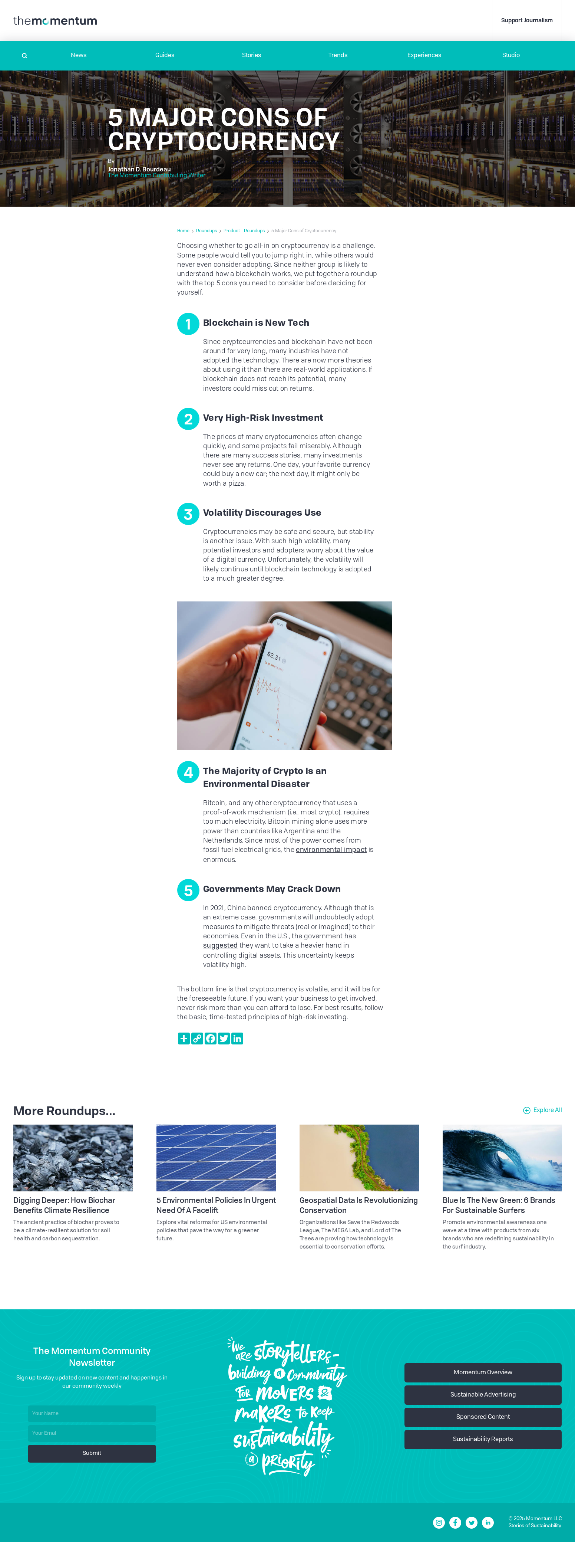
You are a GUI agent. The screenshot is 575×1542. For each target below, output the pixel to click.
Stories (251, 56)
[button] (79, 55)
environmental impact (331, 850)
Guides (165, 56)
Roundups (206, 231)
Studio (511, 56)
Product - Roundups (244, 231)
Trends (338, 56)
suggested (220, 945)
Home (183, 231)
